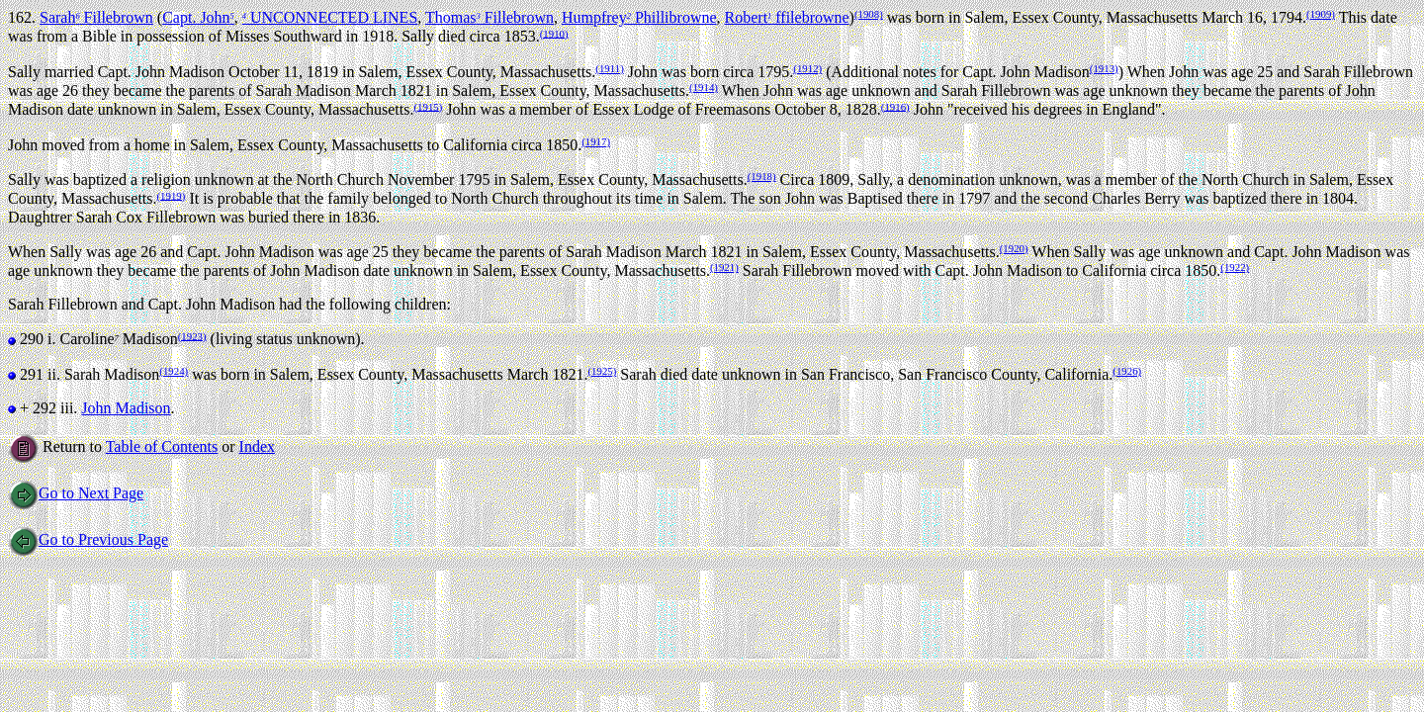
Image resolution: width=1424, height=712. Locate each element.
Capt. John (198, 17)
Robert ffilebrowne (787, 17)
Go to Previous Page (88, 539)
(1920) (1014, 248)
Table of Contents (162, 446)
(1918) (762, 176)
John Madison (125, 408)
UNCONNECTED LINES (330, 17)
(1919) (171, 195)
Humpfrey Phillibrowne (639, 17)
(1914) (703, 87)
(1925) (601, 371)
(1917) (595, 141)
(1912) (807, 68)
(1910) (554, 33)
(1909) (1320, 14)
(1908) (868, 14)
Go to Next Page (75, 493)
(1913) (1104, 68)
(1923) (192, 335)
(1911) (609, 68)
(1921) (724, 267)
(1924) (173, 371)
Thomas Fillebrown (489, 17)
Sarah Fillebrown (96, 17)
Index (257, 446)
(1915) (427, 106)
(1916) (895, 106)
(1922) (1234, 267)
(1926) (1126, 371)
